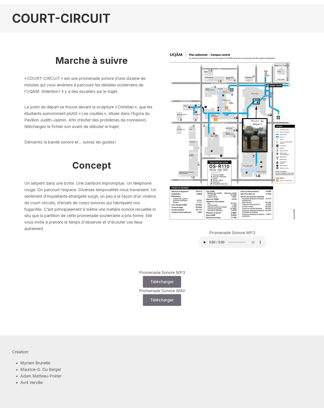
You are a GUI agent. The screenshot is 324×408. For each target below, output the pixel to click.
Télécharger (162, 281)
